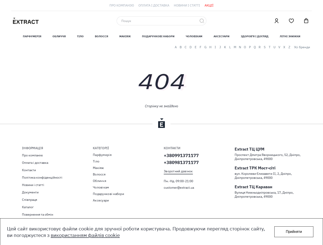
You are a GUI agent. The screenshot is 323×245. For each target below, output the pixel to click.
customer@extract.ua (179, 188)
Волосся (101, 36)
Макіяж (125, 36)
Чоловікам (194, 36)
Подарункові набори (158, 36)
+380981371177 (181, 162)
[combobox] (161, 20)
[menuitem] (121, 5)
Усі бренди (302, 47)
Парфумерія (102, 154)
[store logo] (47, 21)
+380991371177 (181, 155)
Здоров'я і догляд (254, 36)
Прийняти (294, 232)
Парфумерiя (32, 36)
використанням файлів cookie (85, 235)
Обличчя (59, 36)
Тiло (80, 36)
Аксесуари (221, 36)
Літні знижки (290, 36)
